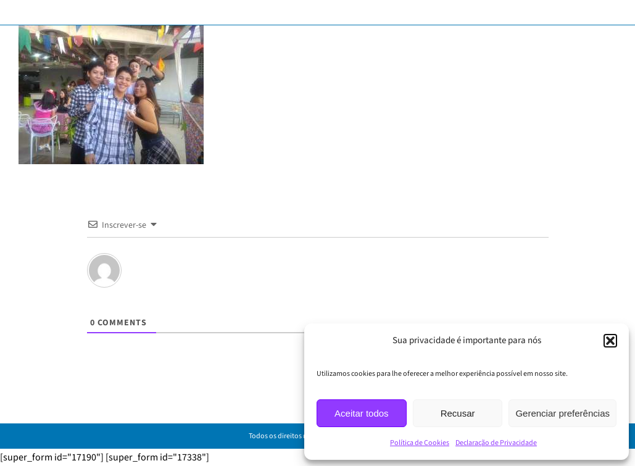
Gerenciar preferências (562, 413)
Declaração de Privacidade (496, 443)
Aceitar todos (361, 413)
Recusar (458, 413)
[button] (610, 341)
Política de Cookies (419, 443)
